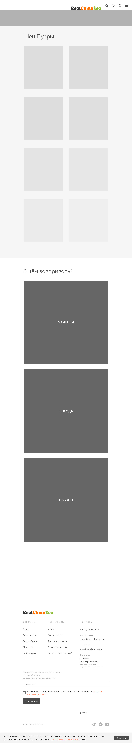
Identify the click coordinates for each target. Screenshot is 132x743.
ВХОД (85, 712)
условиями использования (65, 739)
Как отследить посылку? (60, 653)
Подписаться (31, 701)
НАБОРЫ (66, 500)
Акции (51, 629)
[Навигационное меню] (126, 6)
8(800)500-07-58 (89, 629)
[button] (106, 5)
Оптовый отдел (55, 635)
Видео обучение (31, 641)
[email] (66, 684)
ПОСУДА (66, 411)
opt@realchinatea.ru (91, 649)
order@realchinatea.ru (92, 639)
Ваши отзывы (29, 635)
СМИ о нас (28, 647)
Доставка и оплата (57, 641)
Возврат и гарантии (57, 647)
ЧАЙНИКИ (66, 322)
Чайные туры (29, 653)
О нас (26, 629)
